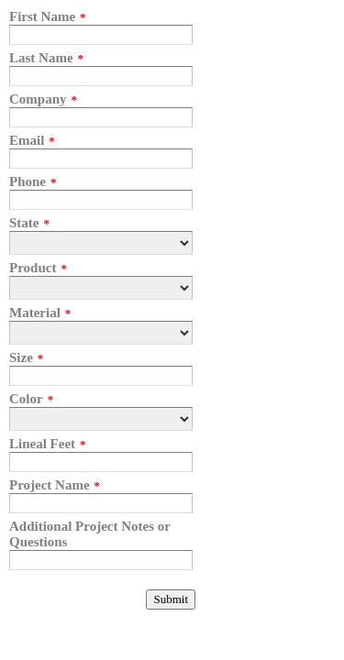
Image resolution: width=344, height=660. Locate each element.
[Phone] (101, 200)
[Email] (101, 158)
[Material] (101, 333)
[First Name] (101, 35)
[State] (101, 243)
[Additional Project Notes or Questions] (101, 560)
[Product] (101, 288)
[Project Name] (101, 503)
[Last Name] (101, 76)
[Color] (101, 419)
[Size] (101, 376)
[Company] (101, 117)
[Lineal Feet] (101, 462)
